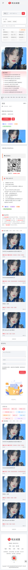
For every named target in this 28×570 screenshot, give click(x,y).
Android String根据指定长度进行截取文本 (12, 251)
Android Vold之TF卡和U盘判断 (11, 88)
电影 (19, 97)
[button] (5, 13)
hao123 (22, 551)
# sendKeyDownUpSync (22, 281)
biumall (14, 21)
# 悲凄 (12, 307)
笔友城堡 (6, 217)
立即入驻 (23, 29)
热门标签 (17, 551)
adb (4, 333)
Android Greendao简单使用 (10, 90)
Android (9, 21)
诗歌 (4, 307)
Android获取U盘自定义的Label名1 (12, 78)
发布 (10, 230)
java (5, 21)
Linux (20, 418)
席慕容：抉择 (6, 303)
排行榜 (17, 546)
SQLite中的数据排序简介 (11, 195)
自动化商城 (11, 551)
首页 (3, 97)
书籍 (11, 97)
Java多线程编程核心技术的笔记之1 (14, 198)
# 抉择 (15, 307)
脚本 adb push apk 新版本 (9, 330)
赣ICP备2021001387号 (18, 566)
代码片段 (8, 412)
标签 (8, 97)
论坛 (25, 97)
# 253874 (10, 124)
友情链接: (6, 551)
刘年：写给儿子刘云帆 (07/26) (9, 25)
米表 (17, 97)
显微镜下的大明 (9, 182)
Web (8, 418)
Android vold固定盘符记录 (10, 80)
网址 (14, 97)
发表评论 (22, 372)
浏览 (17, 230)
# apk (10, 333)
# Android (15, 445)
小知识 (22, 408)
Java (22, 415)
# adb (9, 281)
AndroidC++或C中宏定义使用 (11, 84)
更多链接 (18, 553)
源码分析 (6, 415)
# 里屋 (15, 124)
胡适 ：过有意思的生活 (11, 193)
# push (13, 333)
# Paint (19, 445)
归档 (22, 97)
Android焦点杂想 (9, 184)
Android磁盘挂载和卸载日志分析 (12, 86)
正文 (2, 98)
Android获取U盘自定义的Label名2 (12, 76)
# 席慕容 (8, 307)
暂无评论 (3, 343)
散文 (14, 408)
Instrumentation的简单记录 (9, 277)
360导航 (13, 553)
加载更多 (14, 339)
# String (22, 445)
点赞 (21, 230)
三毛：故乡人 (9, 197)
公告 (6, 97)
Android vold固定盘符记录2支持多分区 (13, 92)
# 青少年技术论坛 (7, 126)
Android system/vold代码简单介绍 (12, 74)
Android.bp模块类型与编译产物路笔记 (13, 82)
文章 (14, 548)
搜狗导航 (9, 553)
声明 (10, 546)
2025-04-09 (20, 220)
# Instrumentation (14, 281)
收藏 (24, 103)
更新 (14, 230)
